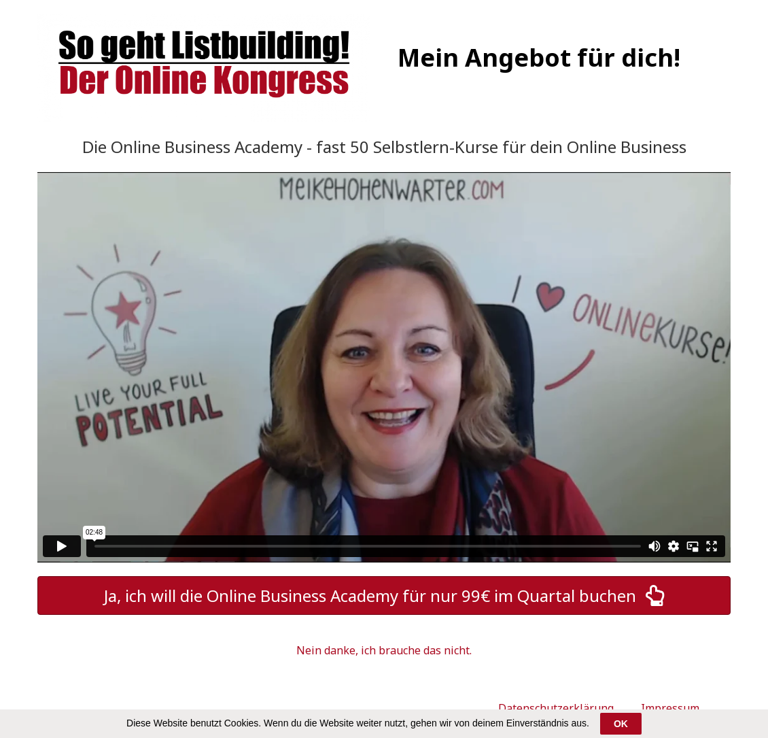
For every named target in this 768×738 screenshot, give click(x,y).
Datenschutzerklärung (556, 708)
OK (621, 723)
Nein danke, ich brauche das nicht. (384, 650)
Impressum (670, 708)
